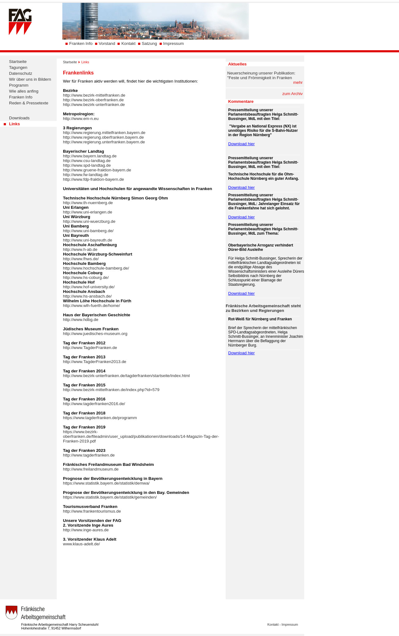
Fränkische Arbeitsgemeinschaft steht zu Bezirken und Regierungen (263, 308)
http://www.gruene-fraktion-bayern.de (97, 170)
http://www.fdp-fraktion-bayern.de (93, 179)
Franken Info (81, 43)
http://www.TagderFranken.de (90, 347)
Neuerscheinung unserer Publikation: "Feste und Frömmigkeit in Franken (261, 75)
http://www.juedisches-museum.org (95, 333)
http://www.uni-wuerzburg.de (89, 221)
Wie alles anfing (23, 91)
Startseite (17, 61)
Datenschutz (20, 73)
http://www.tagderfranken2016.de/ (94, 403)
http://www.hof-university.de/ (89, 287)
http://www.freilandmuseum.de (91, 469)
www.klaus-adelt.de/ (81, 544)
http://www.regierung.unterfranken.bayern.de (104, 142)
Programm (18, 85)
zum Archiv (292, 93)
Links (14, 124)
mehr (298, 82)
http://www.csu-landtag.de (87, 160)
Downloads (19, 118)
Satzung (149, 43)
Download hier (241, 143)
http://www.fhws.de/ (81, 258)
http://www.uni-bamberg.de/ (88, 230)
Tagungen (18, 67)
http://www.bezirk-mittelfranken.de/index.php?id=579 (111, 389)
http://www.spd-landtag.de (87, 165)
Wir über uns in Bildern (30, 79)
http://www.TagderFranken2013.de (94, 361)
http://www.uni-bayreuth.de (87, 240)
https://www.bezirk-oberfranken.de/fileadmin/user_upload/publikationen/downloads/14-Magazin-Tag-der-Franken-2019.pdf (141, 436)
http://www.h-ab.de (80, 249)
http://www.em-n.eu (81, 118)
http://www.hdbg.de (80, 319)
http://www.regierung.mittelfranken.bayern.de (104, 132)
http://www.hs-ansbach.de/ (87, 296)
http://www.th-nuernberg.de (88, 202)
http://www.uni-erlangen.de (87, 212)
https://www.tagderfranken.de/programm (100, 417)
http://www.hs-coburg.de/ (86, 277)
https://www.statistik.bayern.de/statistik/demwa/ (106, 483)
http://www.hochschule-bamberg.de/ (96, 268)
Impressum (173, 43)
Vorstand (107, 43)
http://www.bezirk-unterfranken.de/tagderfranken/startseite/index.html (126, 375)
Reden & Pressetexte (28, 103)
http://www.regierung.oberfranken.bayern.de (103, 137)
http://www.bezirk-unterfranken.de (94, 104)
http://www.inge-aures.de (86, 530)
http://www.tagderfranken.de (89, 455)
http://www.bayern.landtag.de (90, 156)
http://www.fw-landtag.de (85, 174)
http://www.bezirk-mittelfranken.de (94, 95)
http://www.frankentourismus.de (92, 511)
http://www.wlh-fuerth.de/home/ (91, 305)
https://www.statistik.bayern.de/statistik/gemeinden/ (110, 497)
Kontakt (128, 43)
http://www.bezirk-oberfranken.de (93, 100)
